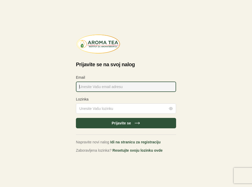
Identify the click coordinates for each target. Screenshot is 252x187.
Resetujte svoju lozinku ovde (137, 150)
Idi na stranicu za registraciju (135, 142)
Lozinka (82, 99)
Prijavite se (126, 123)
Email (80, 77)
